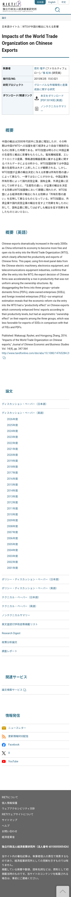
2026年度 (12, 419)
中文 (63, 2)
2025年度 (12, 425)
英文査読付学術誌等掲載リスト (20, 624)
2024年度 (12, 431)
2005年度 (12, 544)
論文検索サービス (14, 689)
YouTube (13, 761)
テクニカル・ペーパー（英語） (20, 606)
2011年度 (12, 508)
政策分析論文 (9, 642)
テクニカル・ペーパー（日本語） (21, 597)
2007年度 (12, 532)
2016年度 (12, 478)
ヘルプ (6, 825)
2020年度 (12, 454)
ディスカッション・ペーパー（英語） (23, 412)
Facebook (13, 744)
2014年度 (12, 490)
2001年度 (12, 567)
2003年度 (12, 556)
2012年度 (12, 502)
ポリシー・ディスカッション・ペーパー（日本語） (31, 579)
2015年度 (12, 484)
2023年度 (12, 436)
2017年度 (12, 472)
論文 (4, 18)
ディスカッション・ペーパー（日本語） (25, 404)
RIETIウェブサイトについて (17, 814)
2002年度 (12, 562)
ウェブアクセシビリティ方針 (18, 808)
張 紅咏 (47, 72)
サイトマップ (9, 820)
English (52, 2)
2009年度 (12, 520)
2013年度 (12, 496)
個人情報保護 (9, 803)
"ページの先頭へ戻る (62, 891)
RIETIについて (10, 797)
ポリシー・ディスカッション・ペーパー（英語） (30, 588)
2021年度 (12, 448)
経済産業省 (8, 837)
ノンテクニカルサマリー (16, 615)
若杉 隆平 (39, 68)
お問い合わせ (9, 831)
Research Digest (11, 633)
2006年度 (12, 538)
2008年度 (12, 526)
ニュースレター (17, 727)
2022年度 (12, 443)
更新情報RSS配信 (18, 736)
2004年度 (12, 550)
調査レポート (9, 651)
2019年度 (12, 460)
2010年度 (12, 514)
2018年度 (12, 466)
